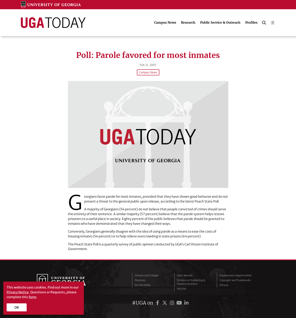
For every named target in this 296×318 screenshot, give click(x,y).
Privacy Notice (18, 292)
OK (16, 307)
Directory (140, 280)
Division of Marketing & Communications (191, 282)
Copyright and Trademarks (235, 280)
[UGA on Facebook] (158, 303)
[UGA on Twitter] (165, 303)
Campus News (148, 72)
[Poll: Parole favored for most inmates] (148, 134)
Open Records (185, 275)
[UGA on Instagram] (172, 303)
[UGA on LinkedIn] (186, 303)
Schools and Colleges (147, 275)
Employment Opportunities (235, 275)
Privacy (223, 285)
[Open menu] (272, 22)
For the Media (143, 285)
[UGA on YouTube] (179, 303)
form (32, 297)
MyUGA (181, 288)
